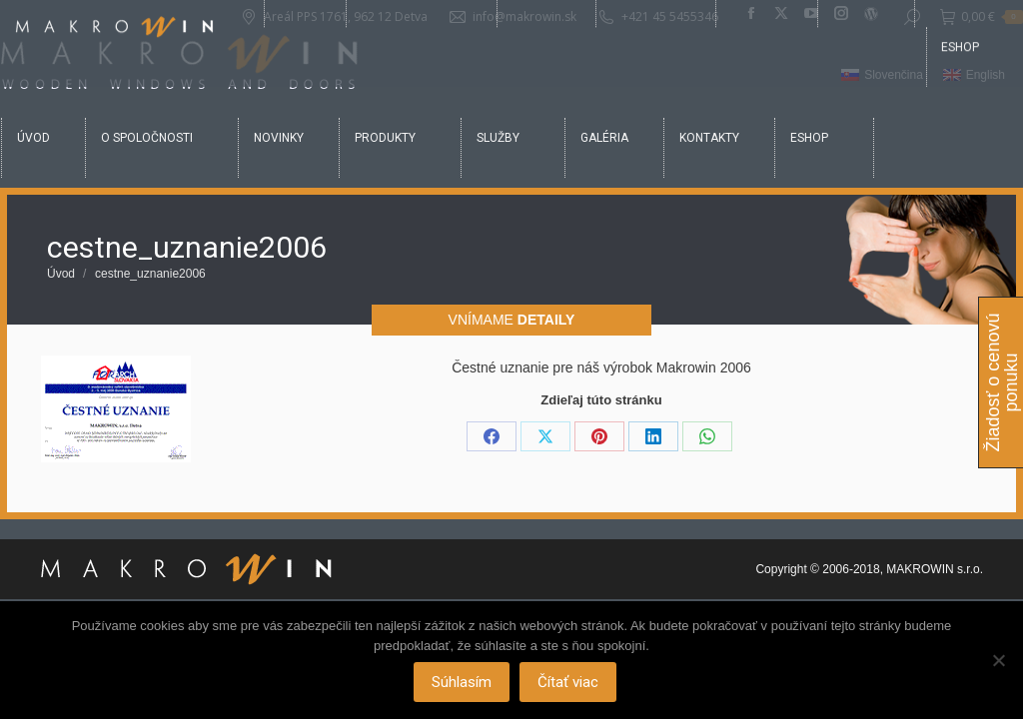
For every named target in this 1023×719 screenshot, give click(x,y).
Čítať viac (569, 684)
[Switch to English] (974, 76)
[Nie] (998, 661)
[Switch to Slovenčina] (882, 76)
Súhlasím (464, 684)
